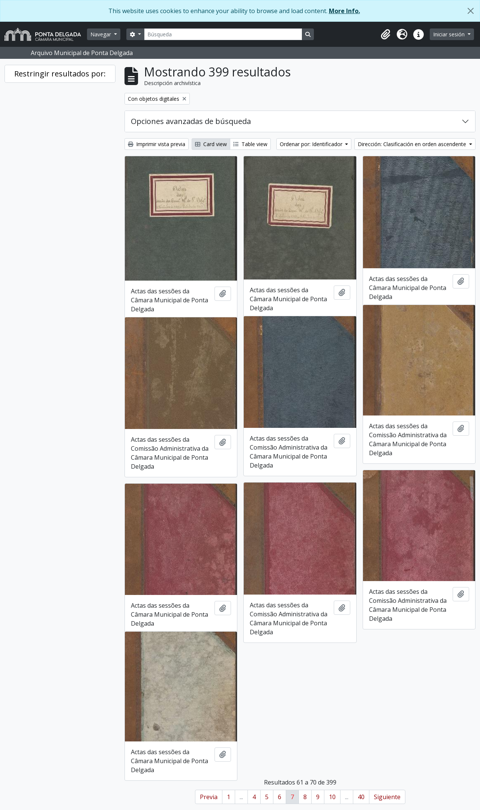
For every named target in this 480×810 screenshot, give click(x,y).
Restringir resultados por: (60, 74)
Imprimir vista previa (156, 144)
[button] (385, 34)
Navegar (101, 34)
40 (361, 797)
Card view (211, 144)
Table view (250, 144)
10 (332, 797)
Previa (209, 797)
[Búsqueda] (223, 34)
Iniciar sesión (449, 34)
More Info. (344, 11)
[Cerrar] (471, 10)
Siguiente (387, 797)
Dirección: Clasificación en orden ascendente (413, 144)
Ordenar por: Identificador (312, 144)
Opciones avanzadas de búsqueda (191, 121)
